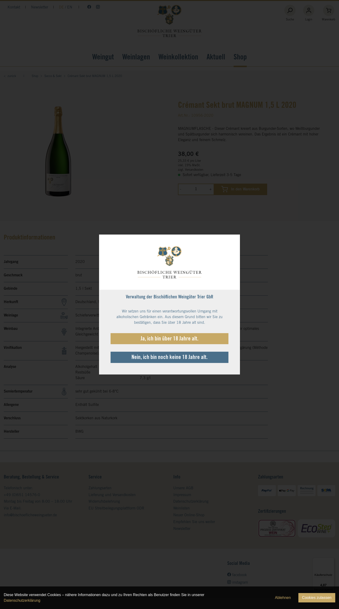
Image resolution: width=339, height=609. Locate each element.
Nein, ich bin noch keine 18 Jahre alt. (169, 358)
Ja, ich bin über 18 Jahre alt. (169, 339)
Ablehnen (283, 598)
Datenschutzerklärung (22, 600)
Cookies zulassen (316, 598)
